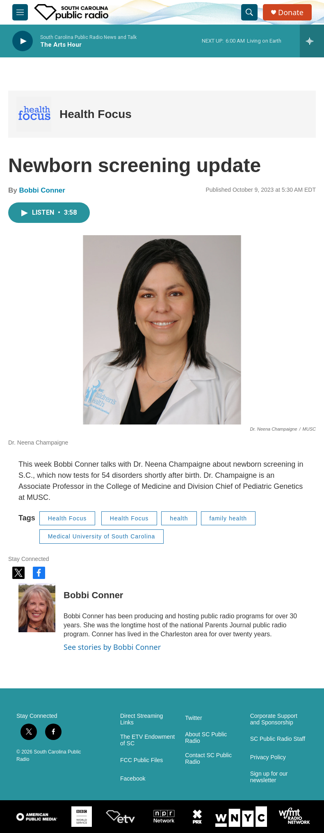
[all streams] (312, 41)
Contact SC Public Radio (208, 758)
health (179, 518)
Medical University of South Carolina (101, 536)
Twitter (193, 718)
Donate (290, 12)
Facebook (132, 779)
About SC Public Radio (206, 737)
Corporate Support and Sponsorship (273, 719)
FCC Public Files (141, 760)
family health (228, 518)
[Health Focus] (33, 114)
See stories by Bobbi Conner (112, 647)
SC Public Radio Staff (277, 739)
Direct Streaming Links (141, 719)
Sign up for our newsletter (269, 777)
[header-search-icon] (249, 12)
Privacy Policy (268, 757)
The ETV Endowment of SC (147, 740)
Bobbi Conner (42, 190)
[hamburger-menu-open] (20, 12)
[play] (22, 41)
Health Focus (95, 114)
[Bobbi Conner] (36, 607)
